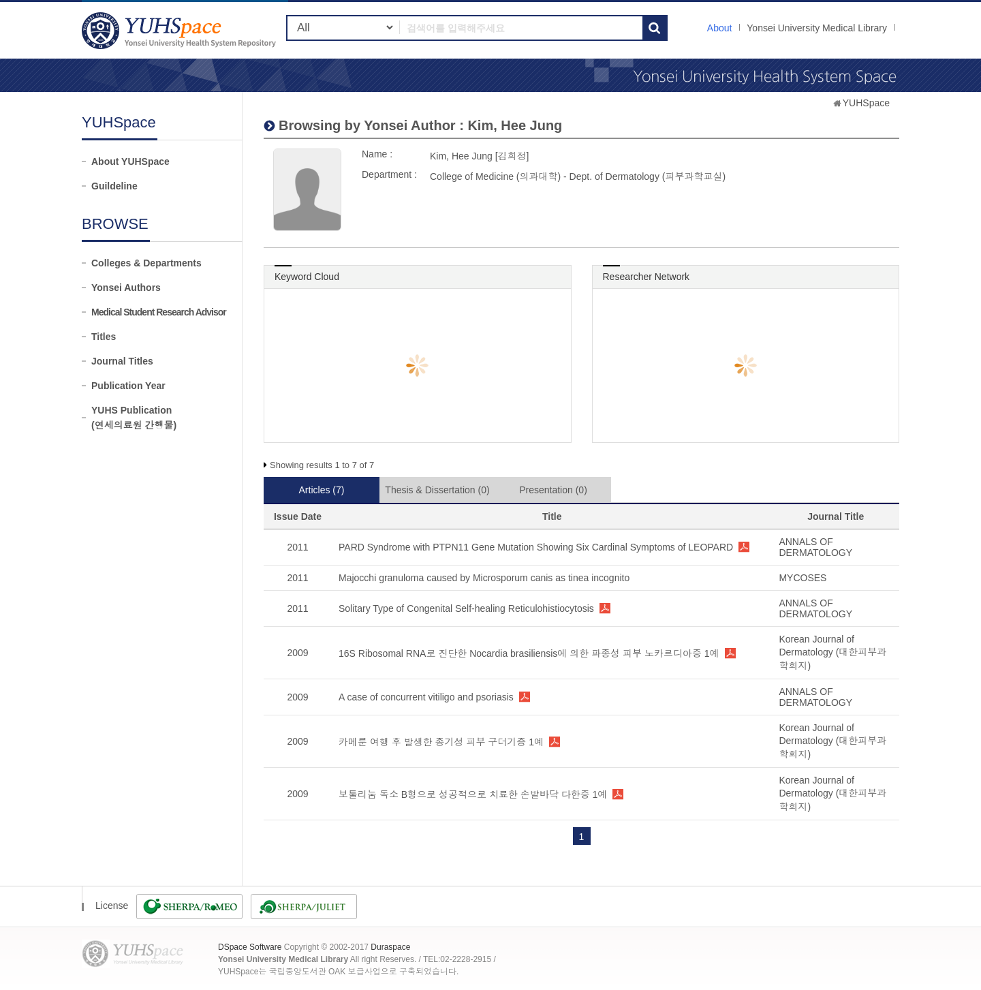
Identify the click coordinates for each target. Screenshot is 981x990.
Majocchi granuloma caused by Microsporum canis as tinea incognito (484, 577)
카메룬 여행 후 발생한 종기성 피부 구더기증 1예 (441, 742)
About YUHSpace (130, 161)
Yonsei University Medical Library (817, 27)
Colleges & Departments (146, 263)
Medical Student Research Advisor (158, 312)
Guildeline (114, 186)
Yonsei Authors (126, 287)
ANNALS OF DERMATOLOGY (815, 547)
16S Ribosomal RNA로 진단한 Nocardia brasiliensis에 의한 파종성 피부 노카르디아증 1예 (529, 653)
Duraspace (390, 947)
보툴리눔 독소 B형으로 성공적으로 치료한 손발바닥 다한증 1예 (473, 794)
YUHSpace (866, 102)
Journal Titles (122, 361)
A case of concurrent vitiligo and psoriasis (426, 697)
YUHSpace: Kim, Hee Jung (180, 30)
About (719, 27)
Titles (103, 336)
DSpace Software (249, 947)
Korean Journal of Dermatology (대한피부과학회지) (832, 652)
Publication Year (128, 385)
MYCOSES (802, 577)
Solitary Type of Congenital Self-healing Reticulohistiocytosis (466, 608)
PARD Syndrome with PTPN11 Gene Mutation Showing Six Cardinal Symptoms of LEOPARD (536, 547)
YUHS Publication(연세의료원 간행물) (133, 418)
